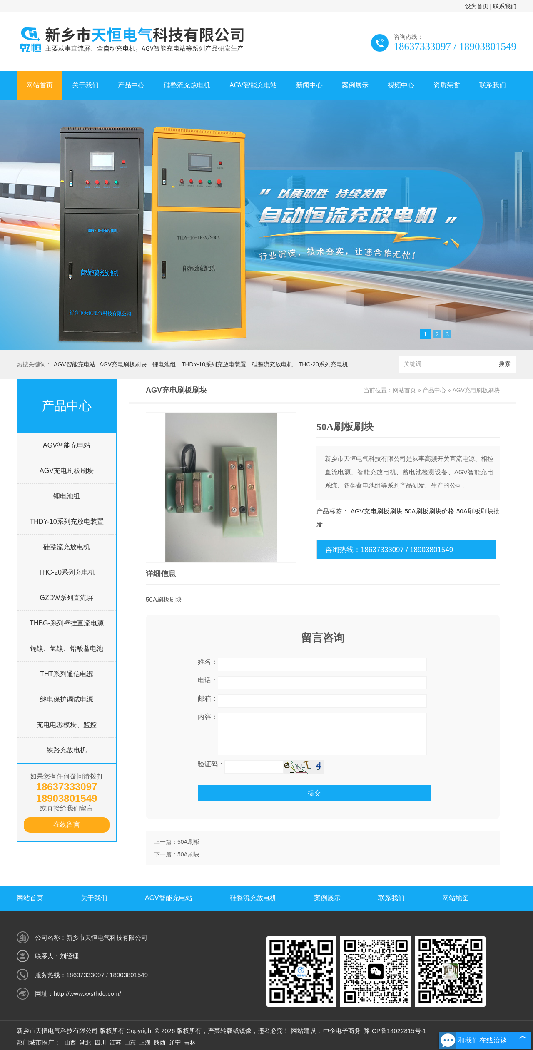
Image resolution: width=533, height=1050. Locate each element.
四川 (100, 1042)
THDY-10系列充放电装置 (214, 364)
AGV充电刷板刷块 (123, 364)
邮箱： (208, 698)
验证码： (211, 764)
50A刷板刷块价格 (429, 511)
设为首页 (476, 6)
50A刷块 (188, 854)
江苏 (115, 1042)
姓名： (208, 661)
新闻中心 (309, 85)
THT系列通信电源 (66, 673)
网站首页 (39, 85)
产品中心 (131, 85)
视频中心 (401, 85)
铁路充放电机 (67, 750)
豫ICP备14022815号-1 (395, 1030)
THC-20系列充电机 (323, 364)
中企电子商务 (342, 1030)
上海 (145, 1042)
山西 (70, 1042)
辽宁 (175, 1042)
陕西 (160, 1042)
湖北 (85, 1042)
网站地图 (455, 897)
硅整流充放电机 (187, 85)
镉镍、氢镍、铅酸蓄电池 (66, 648)
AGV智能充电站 (253, 85)
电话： (208, 680)
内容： (208, 716)
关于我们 (85, 85)
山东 (130, 1042)
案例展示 (355, 85)
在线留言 (66, 824)
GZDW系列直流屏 (67, 597)
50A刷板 (188, 842)
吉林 (190, 1042)
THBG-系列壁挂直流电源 (67, 623)
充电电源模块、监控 (67, 724)
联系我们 (504, 6)
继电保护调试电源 (66, 699)
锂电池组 (164, 364)
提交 (314, 792)
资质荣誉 (446, 85)
